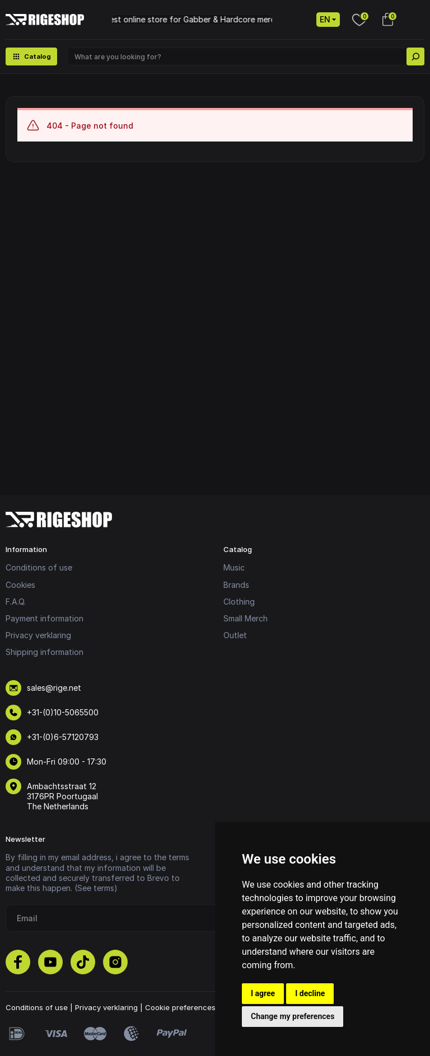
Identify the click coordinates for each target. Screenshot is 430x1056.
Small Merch (245, 618)
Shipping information (44, 652)
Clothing (239, 601)
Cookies (20, 585)
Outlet (235, 635)
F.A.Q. (16, 601)
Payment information (44, 618)
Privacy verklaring (38, 635)
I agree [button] (263, 993)
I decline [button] (310, 993)
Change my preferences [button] (292, 1016)
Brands (236, 585)
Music (234, 567)
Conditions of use (39, 567)
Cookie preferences (180, 1007)
